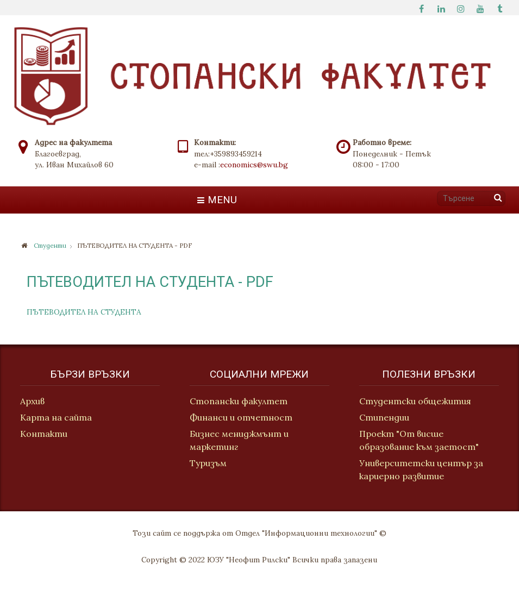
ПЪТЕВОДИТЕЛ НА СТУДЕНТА (84, 312)
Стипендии (385, 417)
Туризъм (208, 463)
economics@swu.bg (254, 165)
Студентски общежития (416, 401)
